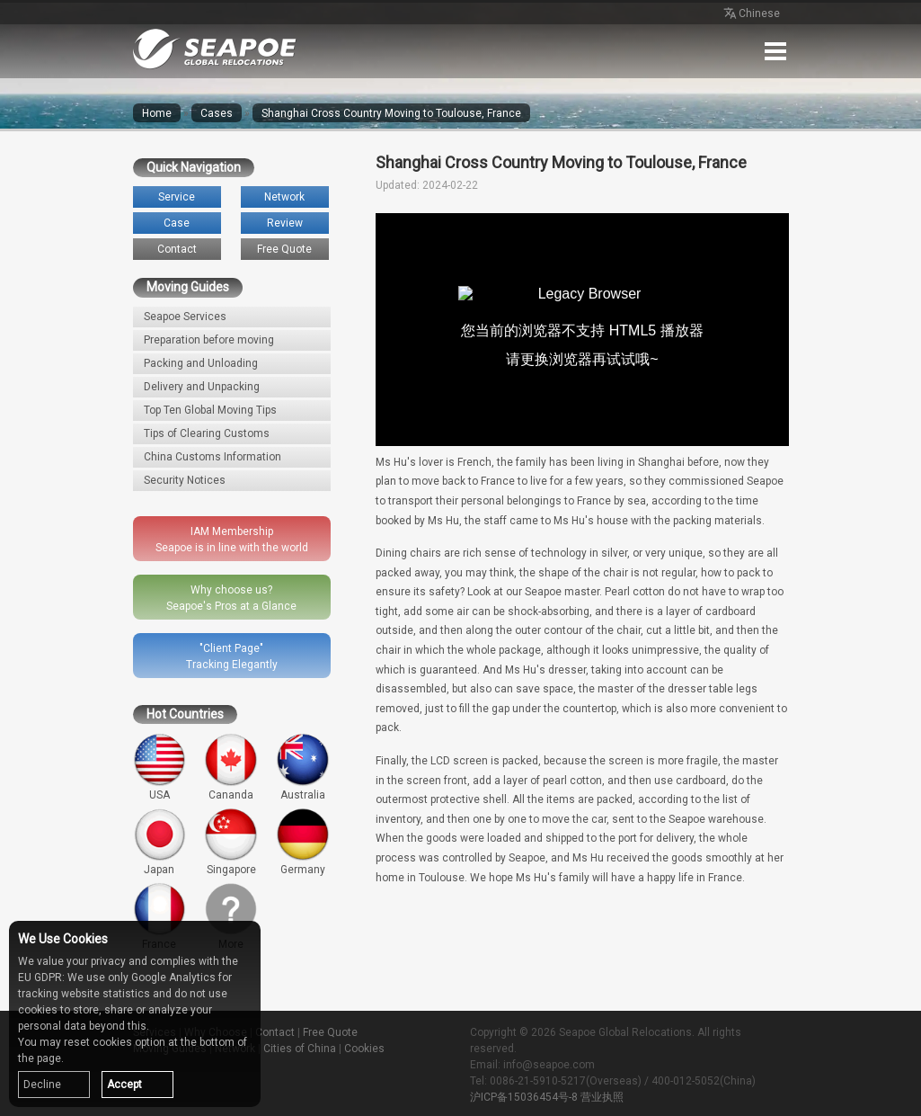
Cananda (231, 767)
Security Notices (185, 480)
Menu (775, 51)
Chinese (750, 14)
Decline (42, 1084)
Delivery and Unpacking (202, 386)
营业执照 (602, 1097)
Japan (160, 842)
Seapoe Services (185, 316)
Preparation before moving (209, 340)
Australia (303, 767)
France (160, 916)
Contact (177, 249)
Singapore (231, 842)
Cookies (364, 1048)
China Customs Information (212, 457)
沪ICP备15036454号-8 (524, 1097)
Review (285, 223)
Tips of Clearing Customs (207, 433)
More (231, 916)
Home (157, 113)
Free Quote (284, 249)
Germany (303, 842)
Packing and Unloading (201, 363)
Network (284, 197)
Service (176, 197)
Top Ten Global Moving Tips (210, 410)
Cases (216, 113)
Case (177, 223)
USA (160, 767)
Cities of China (299, 1048)
